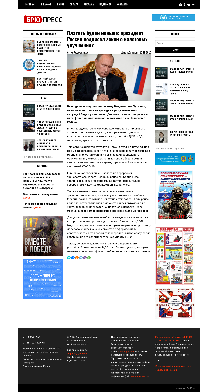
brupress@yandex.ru (77, 353)
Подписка (105, 4)
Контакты (122, 4)
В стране (30, 4)
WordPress (191, 387)
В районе (46, 4)
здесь (27, 197)
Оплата (74, 4)
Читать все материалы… (38, 156)
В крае (60, 4)
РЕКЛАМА (89, 4)
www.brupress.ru (126, 351)
